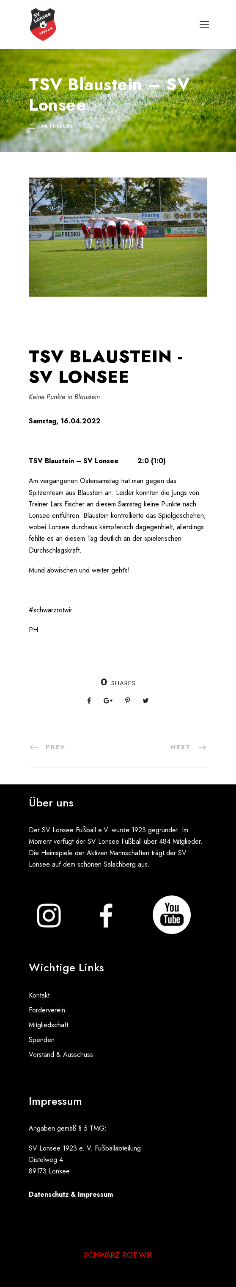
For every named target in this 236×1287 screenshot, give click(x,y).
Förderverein (47, 1010)
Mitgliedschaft (48, 1025)
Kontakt (39, 995)
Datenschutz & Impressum (71, 1194)
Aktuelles (57, 125)
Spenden (42, 1040)
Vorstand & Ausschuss (61, 1054)
